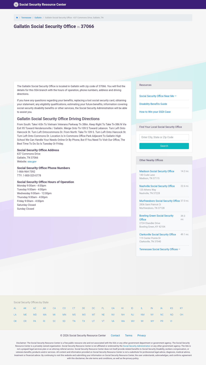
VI (171, 321)
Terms (128, 335)
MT (93, 314)
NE (103, 314)
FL (103, 308)
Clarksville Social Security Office (157, 234)
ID (132, 308)
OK (15, 321)
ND (171, 314)
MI (54, 314)
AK (24, 308)
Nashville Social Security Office (157, 186)
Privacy (141, 335)
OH (181, 314)
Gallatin (38, 17)
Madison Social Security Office (156, 171)
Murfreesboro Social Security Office (159, 200)
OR (25, 321)
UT (93, 321)
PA (34, 321)
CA (54, 308)
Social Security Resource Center (40, 4)
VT (103, 321)
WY (152, 321)
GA (113, 308)
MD (35, 314)
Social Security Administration (136, 346)
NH (122, 314)
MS (74, 314)
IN (152, 308)
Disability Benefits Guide (153, 103)
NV (113, 314)
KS (171, 308)
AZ (34, 308)
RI (44, 321)
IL (142, 308)
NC (162, 314)
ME (25, 314)
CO (64, 308)
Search (164, 145)
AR (44, 308)
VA (113, 321)
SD (64, 321)
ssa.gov (32, 161)
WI (142, 321)
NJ (132, 314)
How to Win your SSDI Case (155, 111)
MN (64, 314)
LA (15, 314)
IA (161, 308)
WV (132, 321)
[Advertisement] (103, 56)
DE (83, 308)
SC (54, 321)
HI (122, 308)
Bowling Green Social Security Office (156, 217)
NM (142, 314)
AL (15, 308)
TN (73, 321)
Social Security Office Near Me (157, 96)
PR (161, 321)
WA (122, 321)
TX (83, 321)
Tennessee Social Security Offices (159, 249)
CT (73, 308)
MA (44, 314)
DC (93, 308)
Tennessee (26, 17)
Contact (115, 335)
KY (181, 308)
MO (83, 314)
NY (152, 314)
